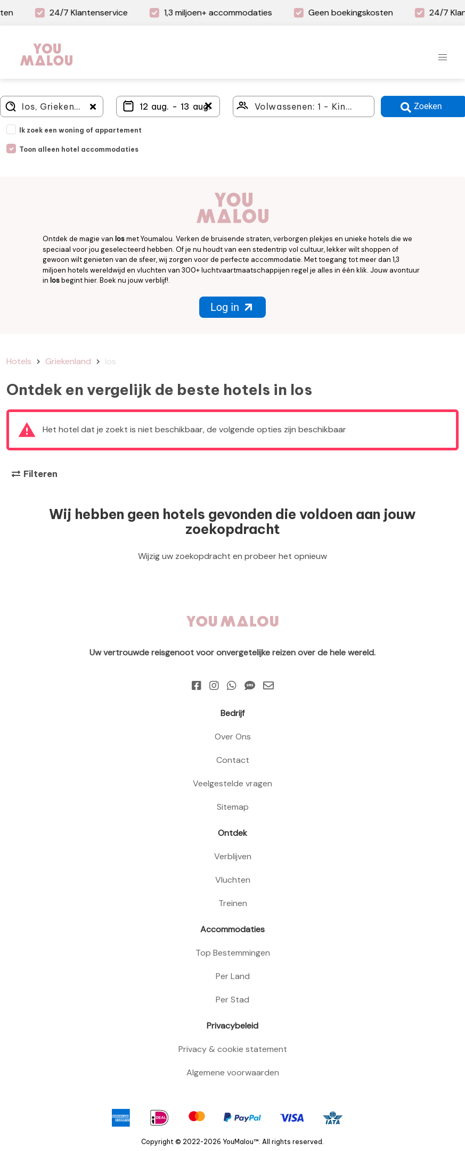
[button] (442, 57)
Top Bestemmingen (232, 952)
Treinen (232, 903)
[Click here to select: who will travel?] (304, 106)
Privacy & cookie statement (232, 1049)
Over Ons (233, 736)
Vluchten (232, 879)
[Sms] (249, 686)
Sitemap (233, 806)
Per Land (233, 976)
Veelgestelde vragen (232, 783)
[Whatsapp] (231, 686)
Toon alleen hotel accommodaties (78, 149)
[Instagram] (214, 686)
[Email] (268, 686)
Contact (232, 760)
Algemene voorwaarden (232, 1072)
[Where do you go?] (51, 106)
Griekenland (68, 361)
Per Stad (232, 999)
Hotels (18, 361)
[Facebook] (196, 686)
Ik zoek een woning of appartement (80, 130)
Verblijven (232, 856)
